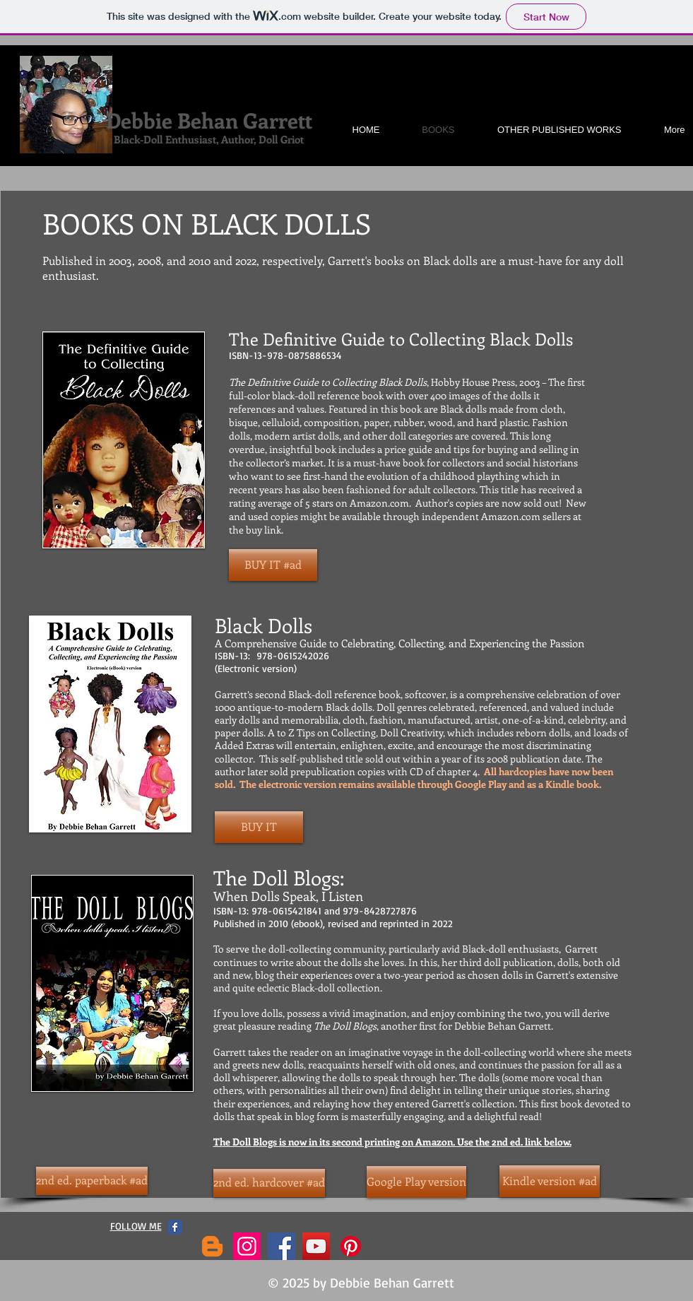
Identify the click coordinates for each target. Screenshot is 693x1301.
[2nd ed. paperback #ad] (92, 1181)
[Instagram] (247, 1246)
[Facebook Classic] (174, 1227)
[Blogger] (212, 1246)
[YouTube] (316, 1246)
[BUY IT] (259, 827)
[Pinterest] (351, 1246)
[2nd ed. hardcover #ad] (269, 1183)
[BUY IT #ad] (273, 565)
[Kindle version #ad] (549, 1181)
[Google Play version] (416, 1182)
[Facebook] (281, 1246)
